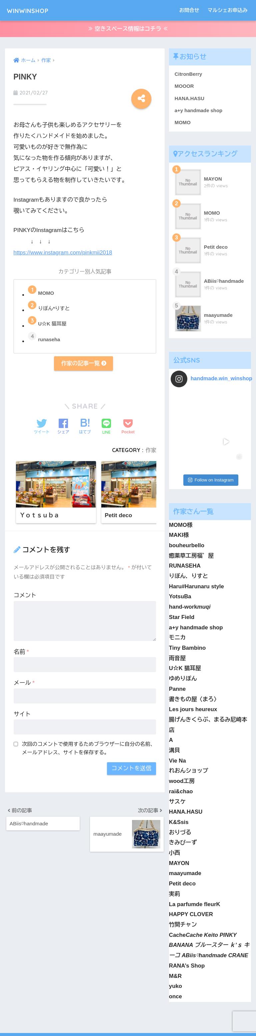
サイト (22, 716)
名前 (21, 653)
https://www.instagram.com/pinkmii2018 (63, 253)
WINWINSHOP (34, 10)
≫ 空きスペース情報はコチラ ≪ (127, 29)
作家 (150, 451)
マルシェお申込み (228, 10)
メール (24, 684)
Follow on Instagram (211, 442)
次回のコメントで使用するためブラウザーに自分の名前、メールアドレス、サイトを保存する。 (88, 750)
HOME (128, 1008)
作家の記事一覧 (83, 365)
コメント (25, 597)
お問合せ (189, 10)
